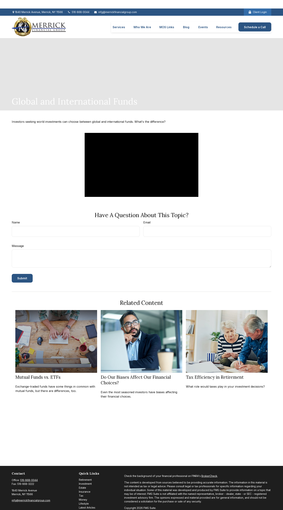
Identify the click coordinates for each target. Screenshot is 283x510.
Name (16, 214)
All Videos (85, 503)
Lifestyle (84, 495)
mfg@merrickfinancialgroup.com (115, 3)
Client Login (257, 3)
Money (83, 491)
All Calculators (87, 507)
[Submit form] (22, 270)
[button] (119, 18)
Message (18, 237)
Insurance (84, 483)
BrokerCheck (209, 467)
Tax (81, 487)
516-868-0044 (78, 3)
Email (147, 214)
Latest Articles (87, 499)
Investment (85, 475)
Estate (82, 479)
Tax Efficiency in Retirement (215, 369)
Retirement (85, 471)
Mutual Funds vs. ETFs (37, 369)
